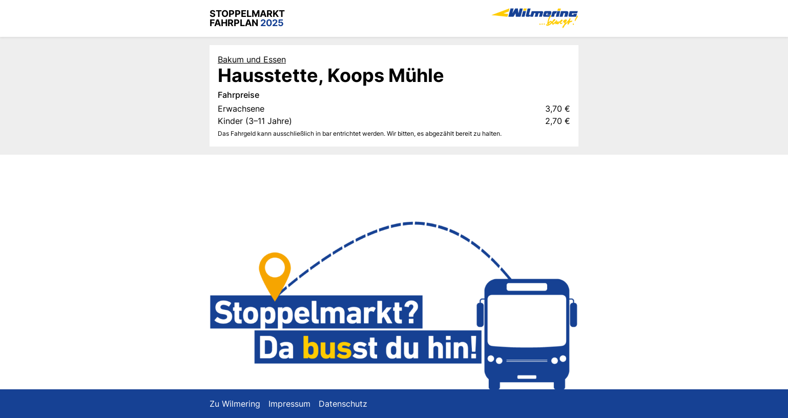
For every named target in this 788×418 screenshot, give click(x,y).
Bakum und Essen (252, 59)
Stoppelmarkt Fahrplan (247, 18)
